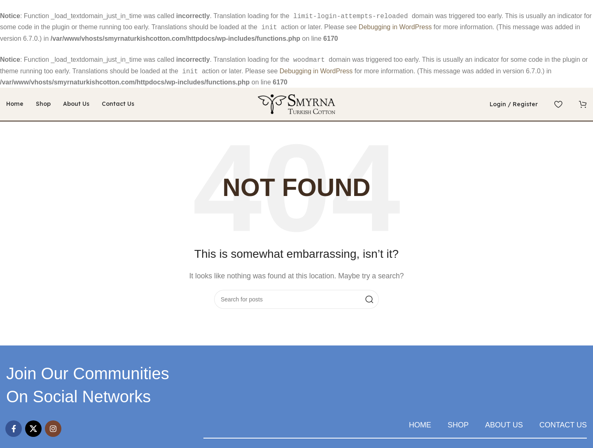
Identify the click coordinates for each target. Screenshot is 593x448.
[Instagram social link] (53, 425)
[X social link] (33, 425)
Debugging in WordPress (395, 26)
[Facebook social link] (13, 425)
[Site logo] (296, 100)
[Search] (296, 296)
